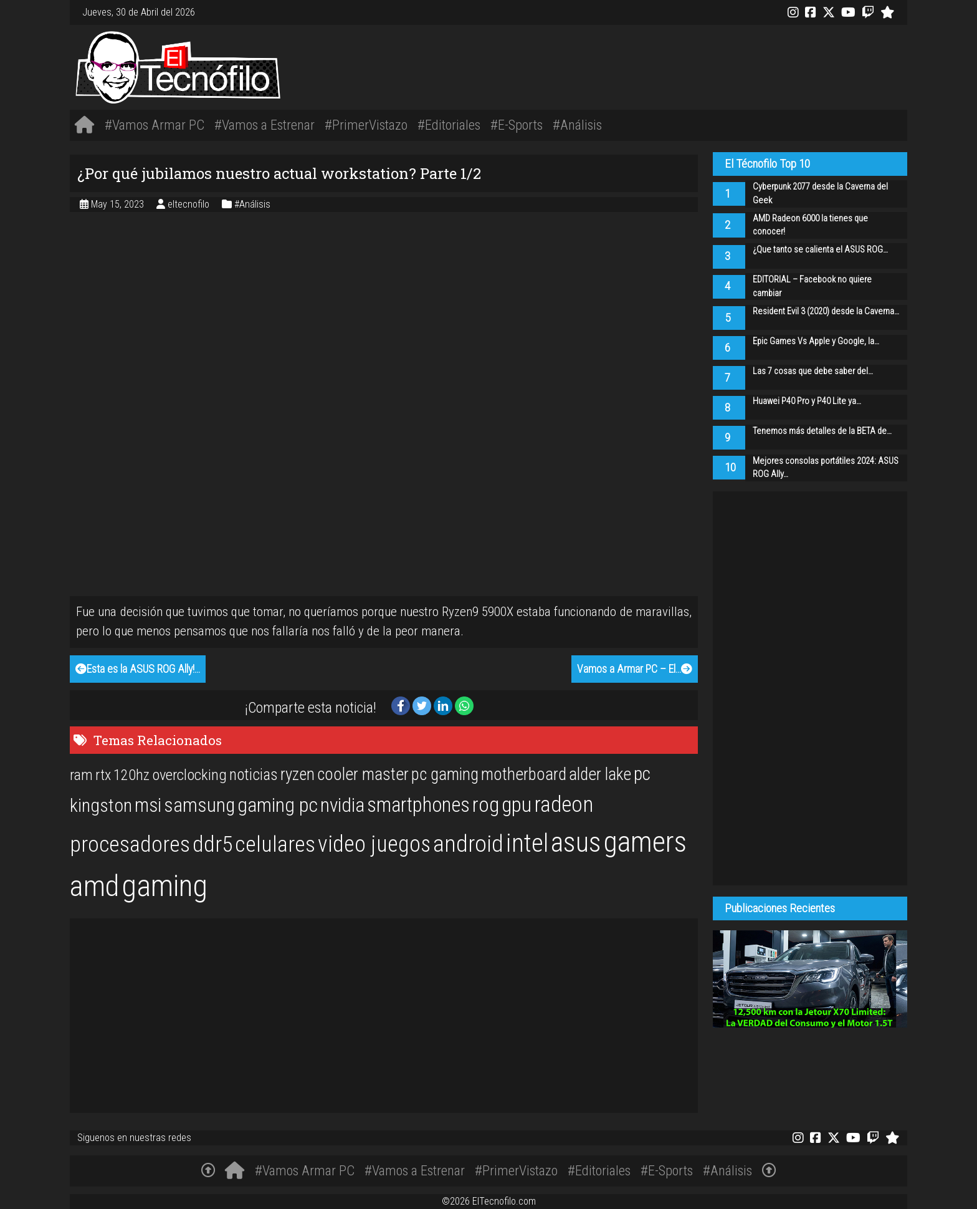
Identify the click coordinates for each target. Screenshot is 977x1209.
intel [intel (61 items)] (527, 843)
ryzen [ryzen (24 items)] (297, 774)
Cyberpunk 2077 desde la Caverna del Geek (820, 193)
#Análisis (577, 125)
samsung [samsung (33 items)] (199, 805)
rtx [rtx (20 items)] (103, 775)
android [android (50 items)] (468, 843)
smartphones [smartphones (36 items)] (418, 805)
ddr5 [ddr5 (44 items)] (212, 844)
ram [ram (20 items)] (81, 775)
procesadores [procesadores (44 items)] (130, 844)
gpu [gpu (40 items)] (516, 804)
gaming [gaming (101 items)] (164, 885)
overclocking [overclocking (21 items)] (189, 775)
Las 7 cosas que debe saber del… (813, 371)
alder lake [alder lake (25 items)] (600, 774)
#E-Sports (516, 125)
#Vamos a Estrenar (264, 125)
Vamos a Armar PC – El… (634, 669)
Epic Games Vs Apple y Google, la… (816, 341)
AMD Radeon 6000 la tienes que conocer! (810, 225)
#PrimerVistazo (366, 125)
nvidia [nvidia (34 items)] (342, 805)
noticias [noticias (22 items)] (253, 774)
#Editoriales (448, 125)
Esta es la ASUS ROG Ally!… (137, 669)
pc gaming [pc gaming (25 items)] (445, 774)
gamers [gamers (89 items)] (645, 842)
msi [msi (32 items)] (148, 805)
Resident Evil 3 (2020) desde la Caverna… (826, 311)
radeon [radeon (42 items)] (563, 804)
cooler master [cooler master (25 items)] (363, 774)
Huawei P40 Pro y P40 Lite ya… (807, 401)
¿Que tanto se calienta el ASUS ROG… (820, 249)
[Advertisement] (663, 65)
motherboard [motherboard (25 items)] (523, 774)
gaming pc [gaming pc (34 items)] (277, 805)
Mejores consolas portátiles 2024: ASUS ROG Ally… (825, 468)
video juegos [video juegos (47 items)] (374, 844)
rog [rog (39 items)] (485, 804)
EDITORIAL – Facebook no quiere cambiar (812, 286)
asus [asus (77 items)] (576, 842)
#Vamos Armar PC (154, 125)
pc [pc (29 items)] (642, 773)
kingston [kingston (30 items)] (101, 805)
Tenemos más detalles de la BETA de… (822, 431)
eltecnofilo (190, 204)
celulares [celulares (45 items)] (275, 844)
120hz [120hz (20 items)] (131, 775)
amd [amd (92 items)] (94, 886)
